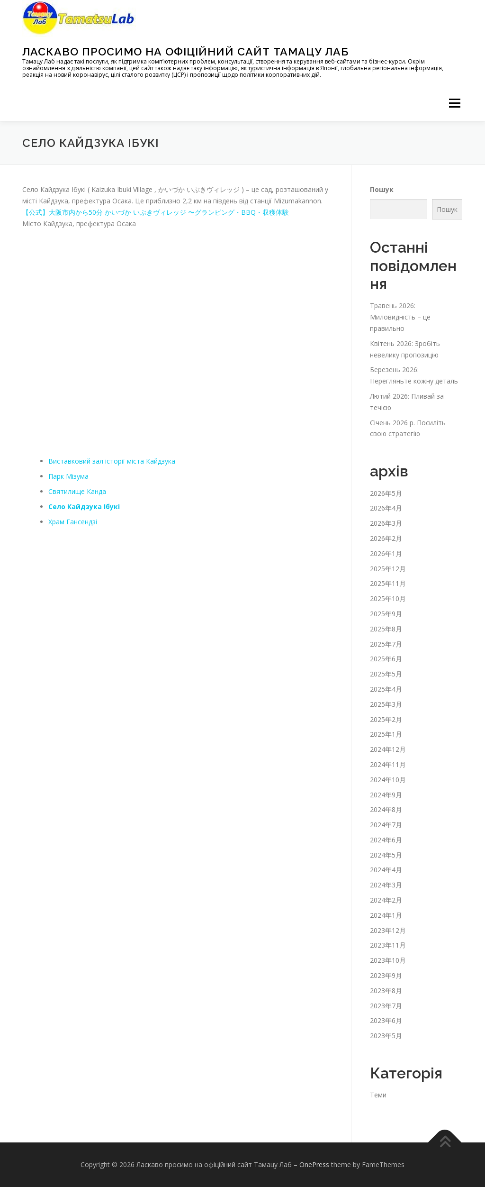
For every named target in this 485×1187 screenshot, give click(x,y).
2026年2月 (386, 538)
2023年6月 (386, 1020)
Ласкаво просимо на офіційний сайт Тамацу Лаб (185, 51)
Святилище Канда (77, 491)
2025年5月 (386, 673)
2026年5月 (386, 493)
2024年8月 (386, 809)
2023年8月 (386, 990)
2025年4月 (386, 689)
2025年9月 (386, 613)
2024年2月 (386, 899)
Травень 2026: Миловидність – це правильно (400, 317)
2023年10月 (388, 960)
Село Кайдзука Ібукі (84, 506)
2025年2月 (386, 719)
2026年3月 (386, 523)
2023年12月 (388, 930)
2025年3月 (386, 704)
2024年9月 (386, 794)
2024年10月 (388, 779)
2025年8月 (386, 628)
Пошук (382, 189)
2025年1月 (386, 734)
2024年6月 (386, 839)
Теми (378, 1094)
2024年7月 (386, 824)
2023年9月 (386, 975)
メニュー (454, 103)
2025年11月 (388, 583)
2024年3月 (386, 884)
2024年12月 (388, 749)
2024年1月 (386, 915)
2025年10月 (388, 598)
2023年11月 (388, 945)
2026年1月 (386, 553)
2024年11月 (388, 764)
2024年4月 (386, 869)
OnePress (314, 1164)
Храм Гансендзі (72, 521)
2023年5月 (386, 1035)
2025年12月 (388, 568)
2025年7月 (386, 643)
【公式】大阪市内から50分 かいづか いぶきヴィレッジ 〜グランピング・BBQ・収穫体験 (155, 212)
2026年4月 (386, 507)
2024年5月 (386, 854)
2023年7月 (386, 1005)
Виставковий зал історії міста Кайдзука (111, 461)
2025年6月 (386, 658)
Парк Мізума (68, 476)
